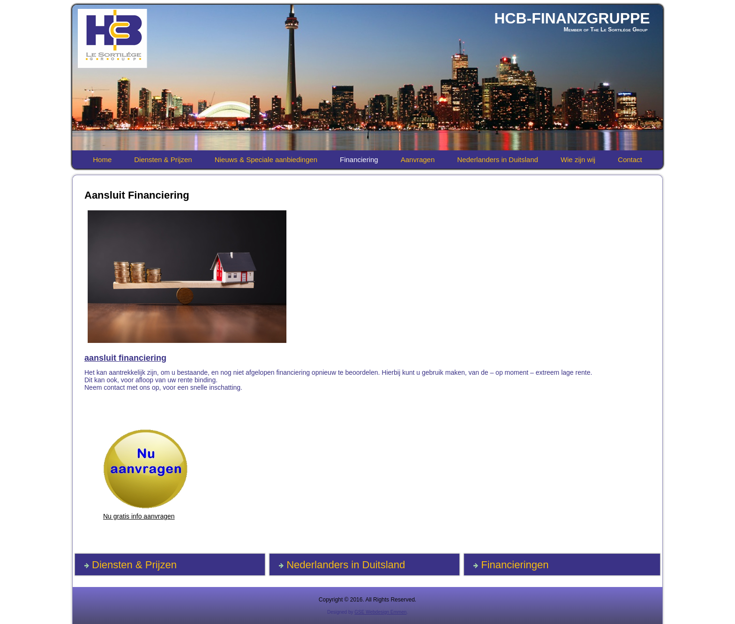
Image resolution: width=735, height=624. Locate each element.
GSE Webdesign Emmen (380, 612)
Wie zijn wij (578, 159)
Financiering (359, 159)
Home (102, 159)
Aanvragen (418, 159)
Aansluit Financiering (136, 195)
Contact (630, 159)
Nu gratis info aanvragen (139, 516)
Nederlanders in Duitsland (497, 159)
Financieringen (514, 565)
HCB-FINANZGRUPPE (572, 18)
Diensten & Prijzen (163, 159)
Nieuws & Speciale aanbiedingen (266, 159)
